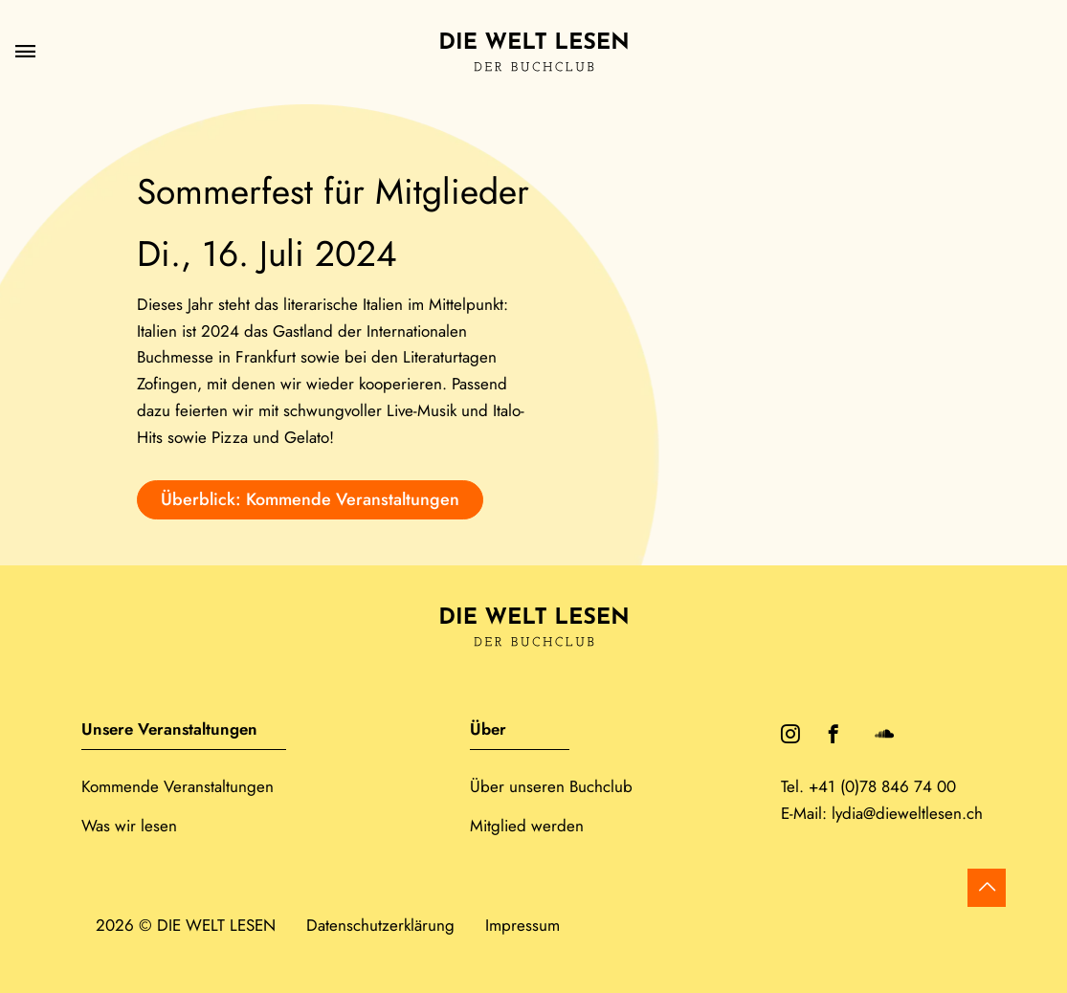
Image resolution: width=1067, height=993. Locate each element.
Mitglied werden (527, 825)
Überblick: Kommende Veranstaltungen (310, 499)
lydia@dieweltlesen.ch (907, 813)
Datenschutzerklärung (380, 925)
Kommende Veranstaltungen (177, 786)
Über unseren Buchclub (551, 786)
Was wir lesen (129, 825)
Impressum (522, 925)
